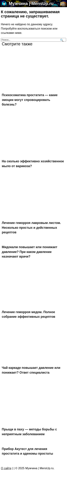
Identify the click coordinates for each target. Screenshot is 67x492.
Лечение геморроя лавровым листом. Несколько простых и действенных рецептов (31, 227)
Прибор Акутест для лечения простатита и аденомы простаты (27, 451)
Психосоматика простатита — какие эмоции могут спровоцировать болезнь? (30, 99)
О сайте (6, 468)
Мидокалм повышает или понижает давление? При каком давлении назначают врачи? (29, 251)
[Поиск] (61, 40)
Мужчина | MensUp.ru (31, 3)
